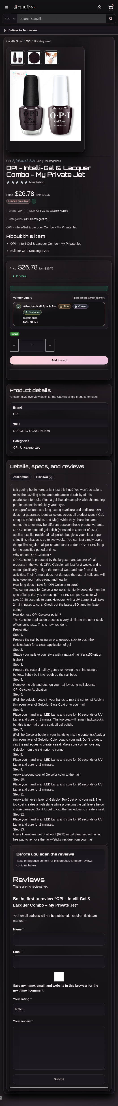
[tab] (17, 57)
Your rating (22, 999)
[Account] (99, 7)
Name (18, 929)
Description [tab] (21, 476)
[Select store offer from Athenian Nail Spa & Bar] (59, 314)
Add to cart (59, 360)
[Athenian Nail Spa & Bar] (53, 7)
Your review (23, 1021)
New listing (36, 182)
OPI (28, 41)
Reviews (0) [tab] (44, 476)
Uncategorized (42, 41)
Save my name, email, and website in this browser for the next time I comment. (55, 988)
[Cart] (110, 7)
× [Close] (1, 1097)
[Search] (111, 18)
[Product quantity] (32, 345)
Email (18, 952)
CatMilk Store (14, 41)
